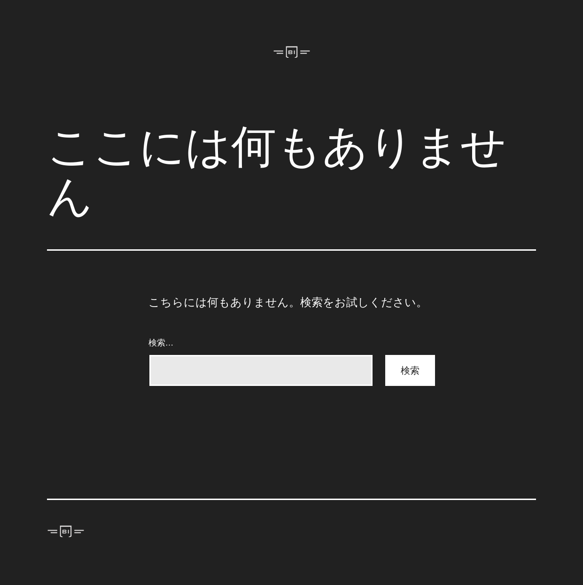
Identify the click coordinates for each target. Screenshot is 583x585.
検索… (161, 342)
